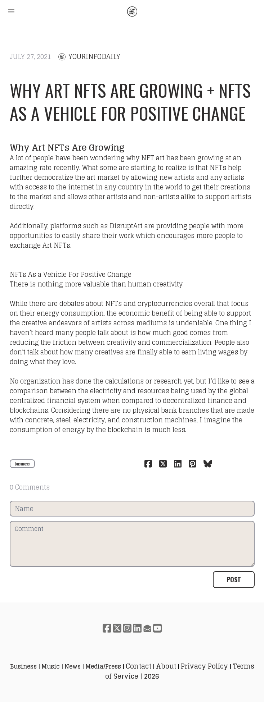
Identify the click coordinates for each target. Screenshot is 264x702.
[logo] (132, 11)
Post (234, 579)
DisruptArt (126, 225)
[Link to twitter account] (117, 628)
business (22, 463)
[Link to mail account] (147, 628)
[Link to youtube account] (157, 628)
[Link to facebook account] (107, 628)
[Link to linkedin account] (137, 628)
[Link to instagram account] (127, 628)
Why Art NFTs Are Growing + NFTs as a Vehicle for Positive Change (130, 101)
